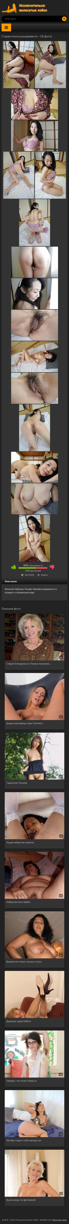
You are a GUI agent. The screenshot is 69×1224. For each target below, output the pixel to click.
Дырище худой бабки (18, 1021)
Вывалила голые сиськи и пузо (23, 961)
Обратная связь (60, 1220)
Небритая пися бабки (18, 901)
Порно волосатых (25, 8)
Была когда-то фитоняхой (21, 1199)
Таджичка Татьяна (16, 782)
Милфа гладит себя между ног (23, 1140)
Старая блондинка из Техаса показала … (29, 663)
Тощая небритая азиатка (20, 842)
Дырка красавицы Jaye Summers (24, 723)
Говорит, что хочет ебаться (21, 1080)
